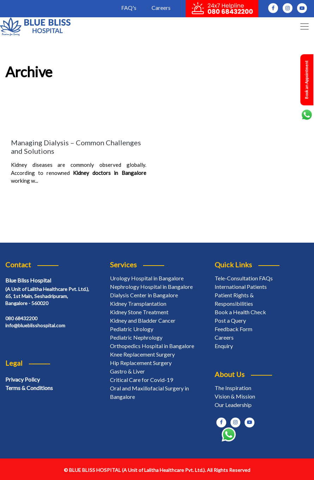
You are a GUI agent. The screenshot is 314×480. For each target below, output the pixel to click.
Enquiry (224, 345)
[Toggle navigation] (304, 26)
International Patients (241, 286)
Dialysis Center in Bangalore (144, 295)
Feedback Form (233, 329)
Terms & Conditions (29, 387)
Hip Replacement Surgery (141, 362)
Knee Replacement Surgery (142, 354)
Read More (27, 194)
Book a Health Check (240, 312)
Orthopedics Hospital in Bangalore (152, 345)
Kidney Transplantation (138, 303)
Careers (161, 7)
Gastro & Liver (127, 371)
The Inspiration (233, 387)
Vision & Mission (235, 396)
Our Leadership (233, 404)
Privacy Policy (22, 379)
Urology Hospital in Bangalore (147, 278)
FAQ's (128, 7)
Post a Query (230, 320)
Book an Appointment (306, 80)
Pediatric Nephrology (136, 337)
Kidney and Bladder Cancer (143, 320)
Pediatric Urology (131, 329)
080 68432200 (21, 318)
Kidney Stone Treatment (139, 312)
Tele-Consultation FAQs (244, 278)
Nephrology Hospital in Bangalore (151, 286)
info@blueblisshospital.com (35, 325)
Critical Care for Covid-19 (141, 379)
